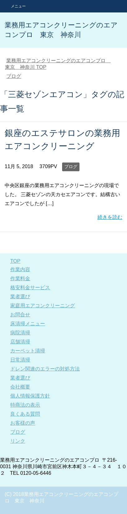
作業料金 (20, 278)
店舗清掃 (20, 341)
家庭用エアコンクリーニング (42, 305)
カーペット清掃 (27, 350)
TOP (15, 261)
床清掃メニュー (27, 323)
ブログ (70, 166)
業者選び (20, 296)
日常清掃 (20, 359)
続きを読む (110, 217)
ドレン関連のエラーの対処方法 (45, 368)
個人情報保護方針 (30, 395)
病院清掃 (20, 332)
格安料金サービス (30, 287)
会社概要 (20, 386)
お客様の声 (22, 423)
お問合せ (20, 314)
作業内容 (20, 269)
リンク (17, 441)
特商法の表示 (25, 405)
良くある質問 (25, 414)
